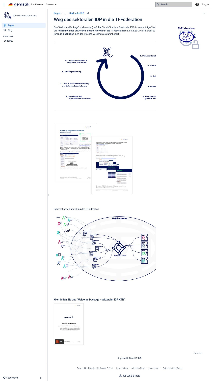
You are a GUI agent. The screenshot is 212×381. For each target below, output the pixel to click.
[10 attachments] (87, 13)
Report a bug (122, 368)
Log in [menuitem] (205, 4)
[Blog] (24, 30)
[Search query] (173, 4)
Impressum (154, 368)
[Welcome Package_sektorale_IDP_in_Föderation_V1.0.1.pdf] (69, 324)
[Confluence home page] (25, 4)
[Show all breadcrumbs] (64, 13)
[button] (4, 4)
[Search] (158, 4)
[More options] (204, 13)
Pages (57, 13)
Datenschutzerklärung (172, 368)
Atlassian (129, 375)
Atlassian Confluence (97, 368)
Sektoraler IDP (76, 13)
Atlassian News (138, 368)
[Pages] (24, 25)
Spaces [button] (50, 4)
